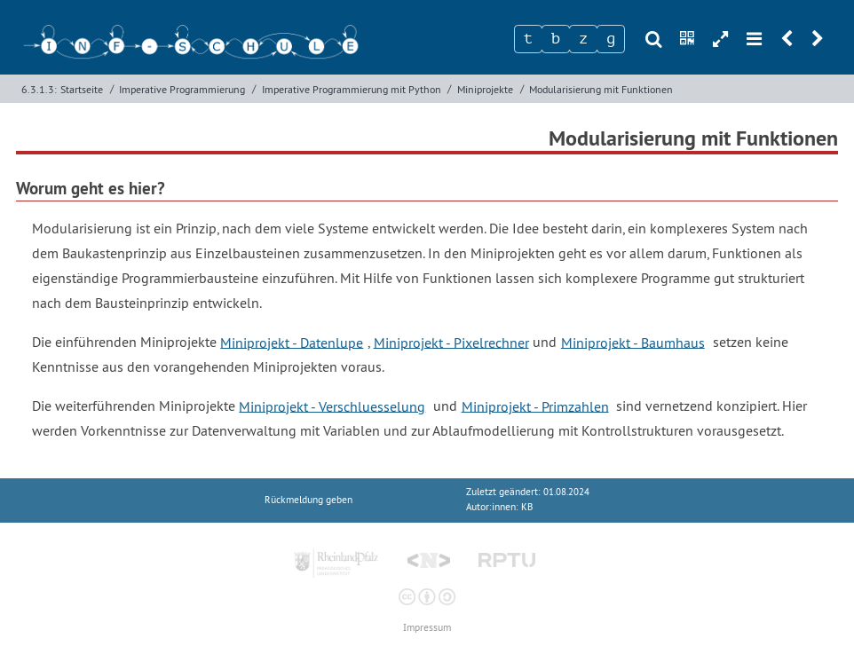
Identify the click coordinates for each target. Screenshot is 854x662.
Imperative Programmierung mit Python (351, 89)
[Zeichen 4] (611, 39)
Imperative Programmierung (182, 89)
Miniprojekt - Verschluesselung (332, 405)
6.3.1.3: (39, 89)
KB (527, 507)
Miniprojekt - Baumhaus (633, 342)
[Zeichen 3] (583, 39)
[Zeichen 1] (528, 39)
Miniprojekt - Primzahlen (535, 405)
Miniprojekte (485, 89)
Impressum (427, 628)
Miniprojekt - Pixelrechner (451, 342)
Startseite (81, 89)
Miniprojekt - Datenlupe (291, 342)
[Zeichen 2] (556, 39)
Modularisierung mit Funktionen (601, 89)
